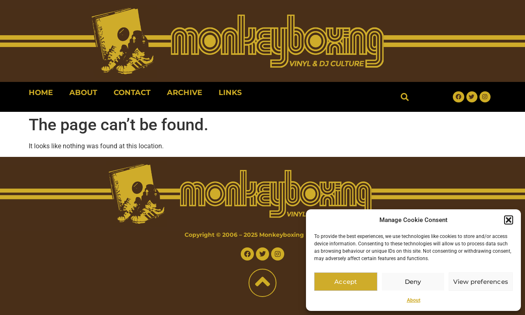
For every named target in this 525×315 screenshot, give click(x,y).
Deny (414, 282)
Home (41, 92)
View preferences (481, 282)
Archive (184, 92)
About (413, 300)
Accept (346, 282)
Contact (132, 92)
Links (230, 92)
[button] (508, 220)
